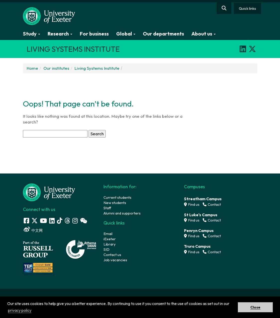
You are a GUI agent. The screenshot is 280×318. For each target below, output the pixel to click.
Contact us (112, 254)
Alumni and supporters (122, 213)
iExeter (109, 238)
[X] (252, 49)
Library (109, 244)
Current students (117, 197)
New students (114, 202)
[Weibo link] (27, 229)
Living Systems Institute (97, 68)
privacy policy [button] (19, 310)
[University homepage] (49, 192)
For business (94, 33)
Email (107, 233)
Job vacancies (115, 260)
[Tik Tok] (59, 221)
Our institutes (56, 68)
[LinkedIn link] (52, 221)
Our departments (163, 33)
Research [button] (60, 33)
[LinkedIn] (243, 49)
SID (106, 249)
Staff (107, 208)
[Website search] (224, 8)
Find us (191, 204)
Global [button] (125, 33)
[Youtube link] (43, 221)
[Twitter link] (34, 221)
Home (32, 68)
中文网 (37, 230)
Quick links (247, 8)
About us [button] (203, 33)
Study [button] (31, 33)
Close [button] (255, 307)
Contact (212, 204)
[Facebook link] (26, 221)
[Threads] (67, 221)
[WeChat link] (83, 221)
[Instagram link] (75, 221)
